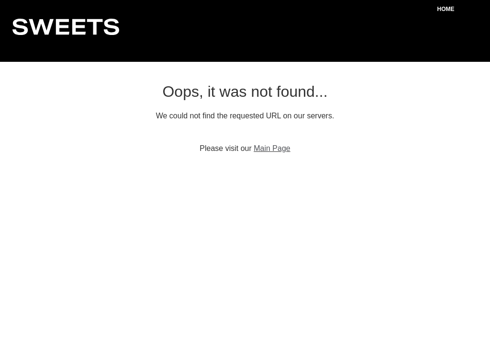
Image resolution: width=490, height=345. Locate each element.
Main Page (272, 148)
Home (446, 9)
